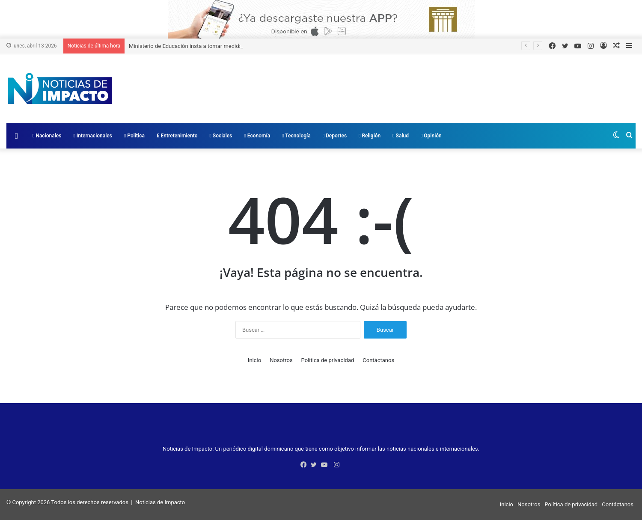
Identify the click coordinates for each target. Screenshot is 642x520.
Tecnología (296, 136)
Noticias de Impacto (160, 502)
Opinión (431, 136)
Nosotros (281, 360)
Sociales (220, 136)
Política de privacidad (327, 360)
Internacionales (92, 136)
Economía (257, 136)
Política (134, 136)
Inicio (254, 360)
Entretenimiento (177, 136)
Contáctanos (378, 360)
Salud (400, 136)
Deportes (335, 136)
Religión (369, 136)
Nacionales (47, 136)
